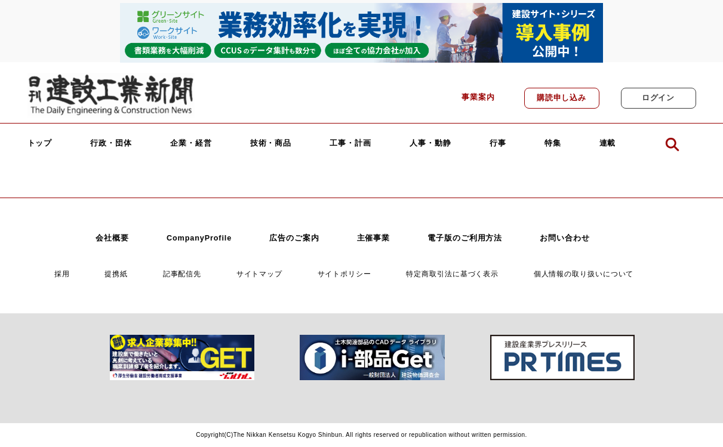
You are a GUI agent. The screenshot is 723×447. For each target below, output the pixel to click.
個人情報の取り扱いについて (584, 274)
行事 (498, 143)
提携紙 (116, 274)
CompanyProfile (199, 238)
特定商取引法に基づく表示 (452, 274)
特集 (552, 143)
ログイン (658, 98)
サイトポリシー (344, 274)
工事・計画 (350, 143)
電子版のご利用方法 (464, 238)
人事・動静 (430, 143)
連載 (607, 143)
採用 (62, 274)
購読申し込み (561, 98)
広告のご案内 (294, 238)
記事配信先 (182, 274)
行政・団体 (111, 143)
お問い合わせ (564, 238)
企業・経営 (191, 143)
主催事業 (373, 238)
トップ (40, 143)
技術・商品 (271, 143)
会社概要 (112, 238)
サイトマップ (259, 274)
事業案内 (478, 97)
